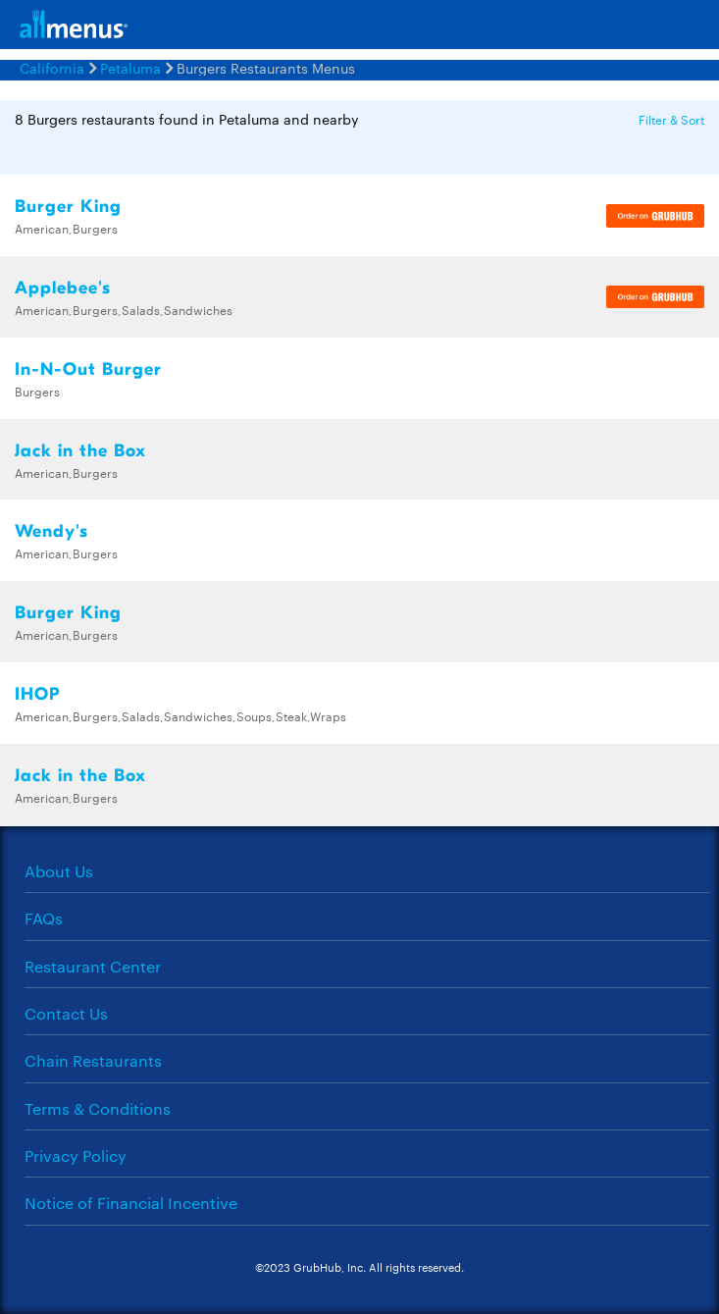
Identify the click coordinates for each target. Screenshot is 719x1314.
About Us (59, 871)
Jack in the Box (80, 451)
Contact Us (66, 1013)
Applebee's (63, 288)
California (52, 68)
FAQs (44, 918)
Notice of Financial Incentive (131, 1202)
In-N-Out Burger (88, 369)
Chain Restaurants (93, 1060)
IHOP (37, 694)
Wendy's (51, 531)
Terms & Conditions (98, 1108)
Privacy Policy (76, 1155)
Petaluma (130, 68)
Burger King (68, 206)
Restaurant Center (93, 966)
